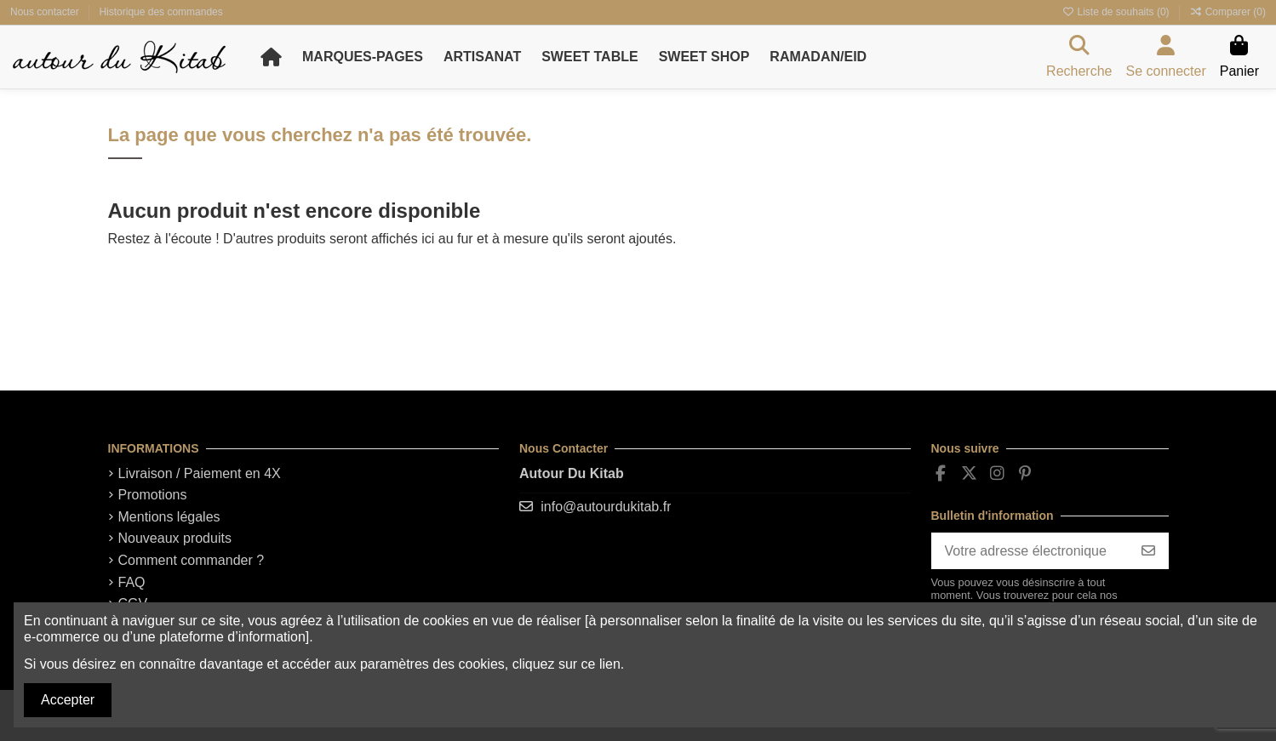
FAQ (132, 582)
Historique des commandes (160, 12)
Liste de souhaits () (1116, 12)
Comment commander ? (191, 560)
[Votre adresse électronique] (1030, 551)
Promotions (152, 494)
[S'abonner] (1148, 551)
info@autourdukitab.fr (606, 506)
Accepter (67, 700)
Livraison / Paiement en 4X (199, 473)
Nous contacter (46, 12)
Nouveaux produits (175, 538)
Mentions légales (169, 517)
